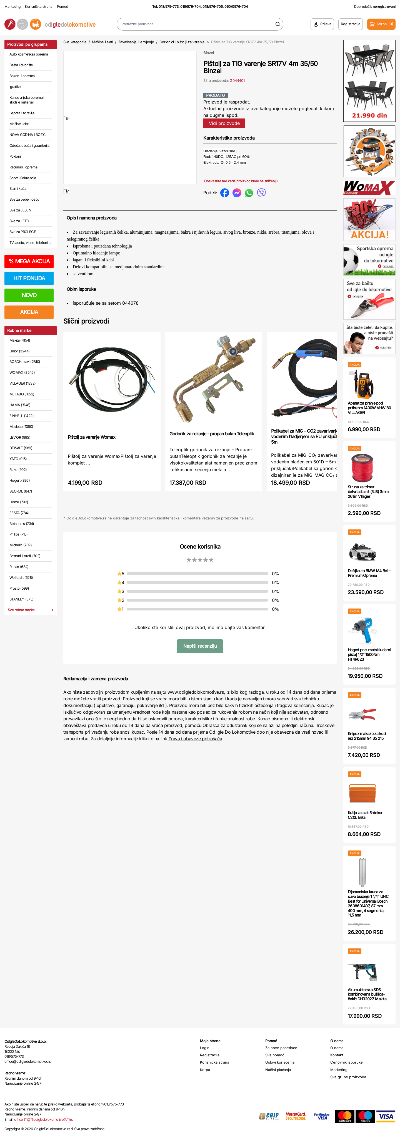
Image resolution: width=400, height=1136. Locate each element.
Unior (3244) (19, 351)
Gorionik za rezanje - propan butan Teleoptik (211, 451)
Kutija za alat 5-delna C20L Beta (365, 815)
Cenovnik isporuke (346, 1062)
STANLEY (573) (21, 599)
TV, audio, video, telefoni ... (30, 242)
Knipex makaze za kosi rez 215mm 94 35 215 (367, 736)
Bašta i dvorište (21, 65)
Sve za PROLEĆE (22, 231)
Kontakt (336, 1055)
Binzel (208, 53)
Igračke (15, 86)
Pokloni (15, 156)
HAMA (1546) (20, 405)
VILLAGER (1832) (22, 383)
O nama (336, 1048)
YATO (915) (18, 458)
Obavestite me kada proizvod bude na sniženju (241, 181)
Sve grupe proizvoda (348, 1077)
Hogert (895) (19, 480)
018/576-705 (212, 6)
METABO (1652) (21, 394)
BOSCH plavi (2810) (24, 361)
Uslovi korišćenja (279, 1062)
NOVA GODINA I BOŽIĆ (27, 134)
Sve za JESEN (20, 210)
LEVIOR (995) (19, 437)
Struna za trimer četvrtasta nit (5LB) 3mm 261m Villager (368, 491)
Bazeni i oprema (21, 76)
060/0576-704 (236, 6)
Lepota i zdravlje (21, 113)
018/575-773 (169, 6)
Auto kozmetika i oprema (28, 54)
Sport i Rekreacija (22, 178)
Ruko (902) (18, 469)
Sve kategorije (74, 42)
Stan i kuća (17, 188)
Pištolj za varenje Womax (91, 455)
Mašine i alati (19, 124)
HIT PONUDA (29, 278)
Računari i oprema (23, 167)
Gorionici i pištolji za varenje (182, 42)
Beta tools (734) (21, 523)
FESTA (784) (19, 513)
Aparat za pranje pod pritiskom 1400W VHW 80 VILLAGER (369, 408)
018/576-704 (190, 6)
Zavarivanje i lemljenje (136, 42)
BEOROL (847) (20, 491)
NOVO (29, 295)
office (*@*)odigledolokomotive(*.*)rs (43, 1119)
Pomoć (62, 6)
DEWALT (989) (20, 448)
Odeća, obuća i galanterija (29, 145)
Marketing (12, 6)
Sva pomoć (274, 1055)
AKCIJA (29, 312)
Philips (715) (18, 534)
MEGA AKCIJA (29, 261)
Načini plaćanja (278, 1069)
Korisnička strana (38, 6)
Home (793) (18, 502)
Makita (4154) (19, 340)
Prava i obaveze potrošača (195, 756)
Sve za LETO (19, 221)
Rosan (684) (19, 566)
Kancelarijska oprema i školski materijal (26, 100)
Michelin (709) (20, 545)
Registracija (209, 1055)
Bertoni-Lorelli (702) (24, 556)
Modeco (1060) (21, 426)
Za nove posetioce (281, 1048)
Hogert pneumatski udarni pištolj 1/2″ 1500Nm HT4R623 (369, 654)
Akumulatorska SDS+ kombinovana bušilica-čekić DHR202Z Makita (367, 994)
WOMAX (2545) (22, 372)
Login (204, 1048)
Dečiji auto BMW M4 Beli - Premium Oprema (369, 573)
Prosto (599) (19, 588)
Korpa (205, 1069)
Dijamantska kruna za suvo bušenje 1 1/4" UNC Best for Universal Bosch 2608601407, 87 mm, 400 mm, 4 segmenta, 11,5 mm (368, 903)
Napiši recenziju (200, 664)
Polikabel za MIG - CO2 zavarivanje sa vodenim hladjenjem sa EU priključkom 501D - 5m (315, 454)
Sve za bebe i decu (24, 199)
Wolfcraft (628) (21, 577)
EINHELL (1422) (21, 415)
